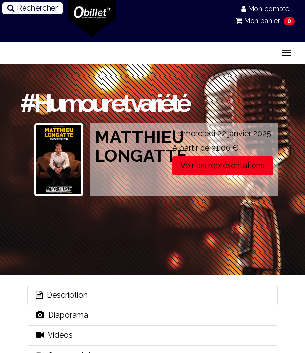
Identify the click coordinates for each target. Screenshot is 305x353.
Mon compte (265, 9)
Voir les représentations (222, 165)
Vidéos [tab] (54, 335)
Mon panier (259, 21)
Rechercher (32, 8)
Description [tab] (62, 295)
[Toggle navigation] (286, 53)
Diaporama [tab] (62, 315)
